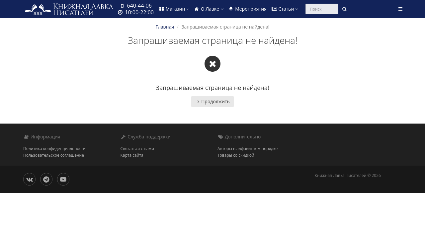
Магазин (173, 9)
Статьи (284, 9)
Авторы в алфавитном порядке (247, 148)
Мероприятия (247, 9)
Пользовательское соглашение (53, 155)
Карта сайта (132, 155)
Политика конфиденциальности (54, 148)
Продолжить (212, 101)
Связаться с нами (137, 148)
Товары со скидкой (235, 155)
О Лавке (208, 9)
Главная (164, 27)
